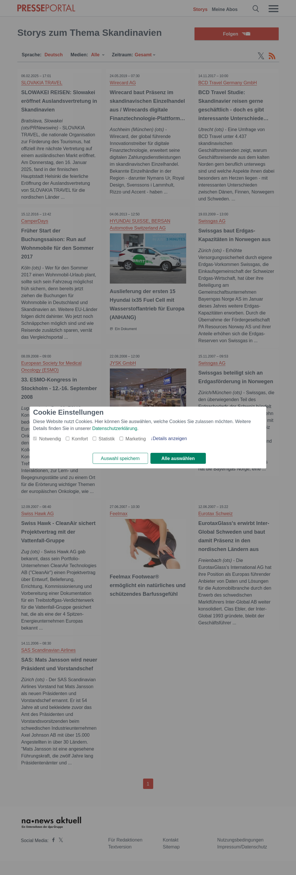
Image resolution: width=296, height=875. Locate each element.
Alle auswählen (178, 458)
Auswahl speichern (120, 458)
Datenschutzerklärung (114, 428)
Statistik (107, 438)
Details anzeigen (170, 438)
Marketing (135, 438)
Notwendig (50, 438)
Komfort (80, 438)
